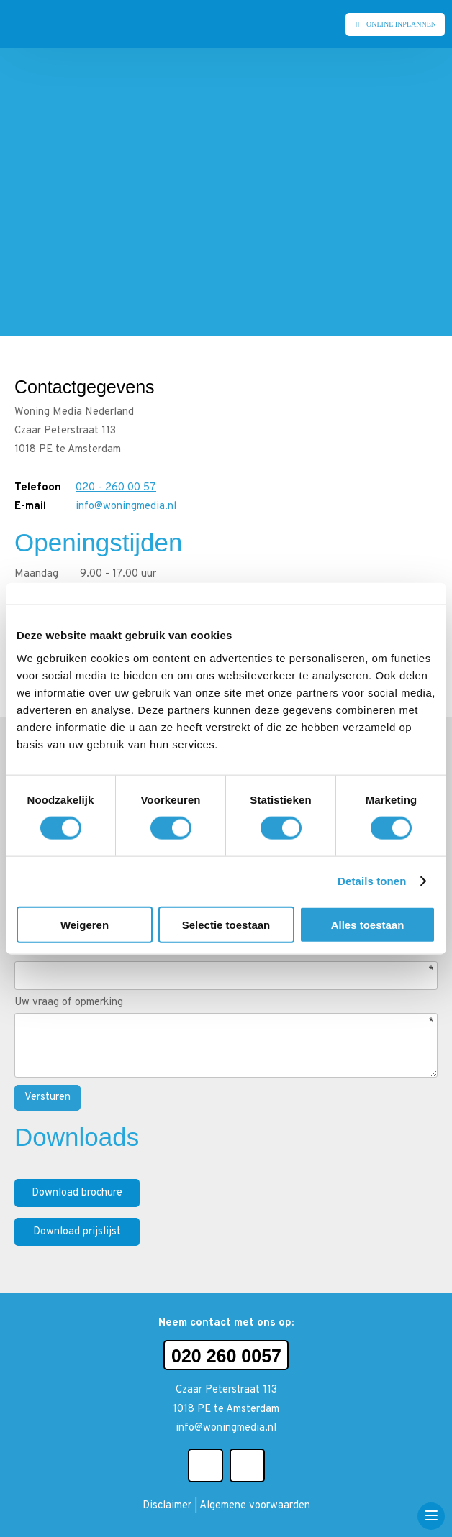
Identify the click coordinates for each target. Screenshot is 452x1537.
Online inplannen (401, 24)
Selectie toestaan (226, 924)
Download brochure (77, 1193)
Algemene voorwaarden (254, 1506)
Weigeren (84, 924)
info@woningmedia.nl (126, 506)
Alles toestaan (367, 924)
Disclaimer (167, 1506)
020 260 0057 (226, 1356)
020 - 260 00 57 (116, 488)
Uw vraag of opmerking (68, 1002)
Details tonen (372, 881)
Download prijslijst (77, 1232)
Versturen (47, 1097)
